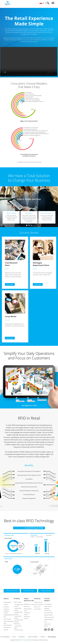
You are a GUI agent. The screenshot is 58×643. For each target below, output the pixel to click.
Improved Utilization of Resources (29, 490)
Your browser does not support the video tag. (29, 61)
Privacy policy (52, 636)
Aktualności (22, 636)
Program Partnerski (38, 602)
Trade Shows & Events (49, 617)
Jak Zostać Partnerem (38, 604)
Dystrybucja (6, 606)
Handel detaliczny (7, 602)
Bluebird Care (27, 606)
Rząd (5, 616)
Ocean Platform (37, 609)
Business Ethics (47, 610)
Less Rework (29, 479)
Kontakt (43, 636)
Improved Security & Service (29, 487)
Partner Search (37, 606)
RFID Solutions (17, 624)
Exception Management (29, 498)
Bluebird (21, 640)
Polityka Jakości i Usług (28, 604)
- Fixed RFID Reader (18, 630)
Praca (45, 621)
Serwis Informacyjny (48, 612)
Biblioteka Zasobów (48, 615)
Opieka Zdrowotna (8, 625)
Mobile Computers (18, 602)
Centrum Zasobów (32, 636)
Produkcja (6, 629)
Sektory (6, 598)
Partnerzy (37, 598)
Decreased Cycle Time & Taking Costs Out (29, 475)
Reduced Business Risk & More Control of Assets (29, 483)
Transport (6, 604)
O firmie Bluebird (48, 604)
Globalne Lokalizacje (48, 619)
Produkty (17, 598)
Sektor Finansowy (7, 619)
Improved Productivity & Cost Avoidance (29, 471)
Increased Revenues (29, 494)
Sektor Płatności (7, 627)
